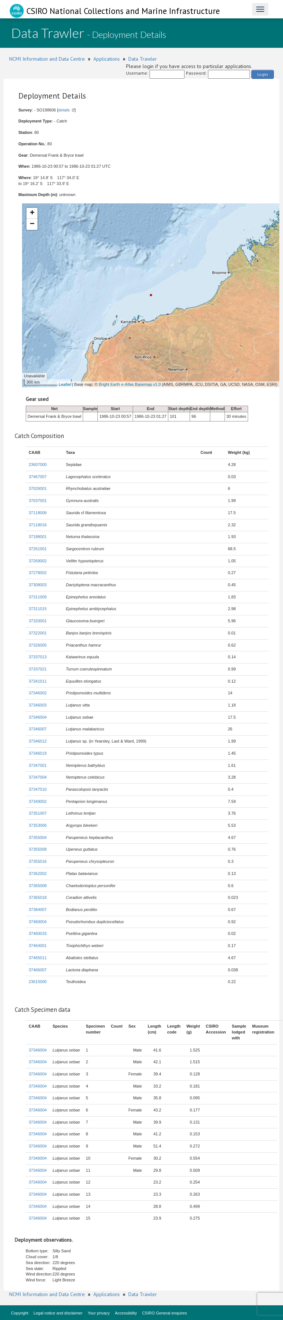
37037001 (38, 500)
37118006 (38, 512)
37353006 (38, 825)
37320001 (38, 621)
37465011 (38, 958)
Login (262, 74)
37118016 (38, 525)
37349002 (38, 801)
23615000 (38, 981)
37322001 (38, 633)
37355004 (38, 837)
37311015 (38, 608)
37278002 (38, 572)
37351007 (38, 813)
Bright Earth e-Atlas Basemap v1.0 (130, 384)
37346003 (38, 705)
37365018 (38, 897)
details (64, 110)
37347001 (38, 765)
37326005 (38, 645)
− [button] (32, 224)
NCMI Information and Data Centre (47, 59)
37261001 (38, 549)
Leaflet (65, 384)
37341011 (38, 681)
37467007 (38, 476)
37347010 (38, 789)
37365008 (38, 885)
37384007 (38, 909)
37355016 (38, 861)
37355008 (38, 849)
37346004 (38, 717)
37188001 (38, 536)
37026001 (38, 488)
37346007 (38, 729)
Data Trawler (142, 59)
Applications (106, 59)
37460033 (38, 933)
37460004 (38, 921)
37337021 (38, 669)
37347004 (38, 777)
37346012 (38, 741)
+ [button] (32, 213)
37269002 (38, 561)
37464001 (38, 945)
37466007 (38, 970)
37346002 (38, 693)
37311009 (38, 597)
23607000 (38, 464)
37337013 (38, 657)
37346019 (38, 753)
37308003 (38, 585)
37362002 (38, 873)
